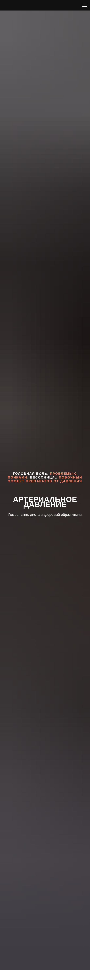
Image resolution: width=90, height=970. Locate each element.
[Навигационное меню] (84, 5)
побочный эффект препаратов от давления (45, 479)
